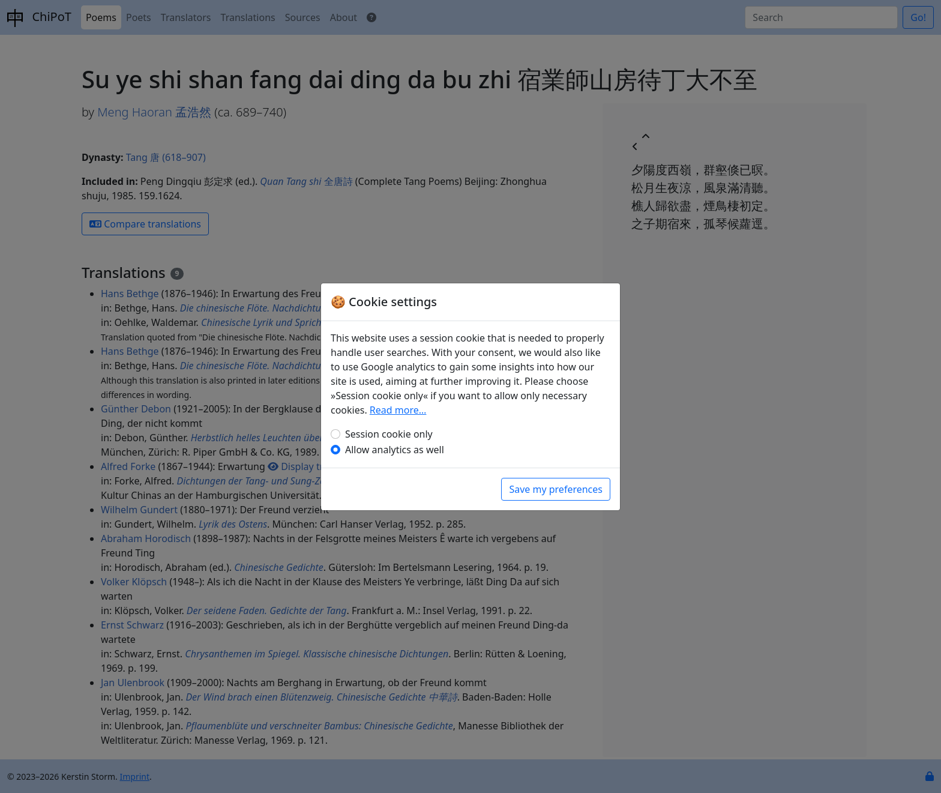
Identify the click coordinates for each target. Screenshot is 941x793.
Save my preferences (556, 489)
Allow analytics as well (394, 449)
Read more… (398, 410)
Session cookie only (389, 434)
